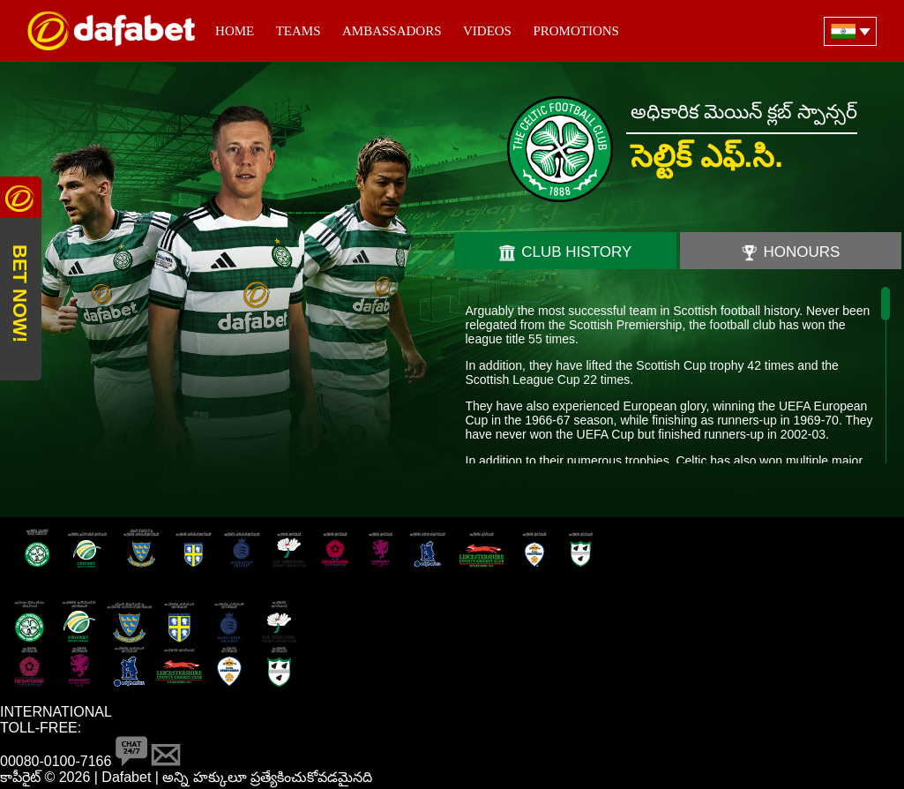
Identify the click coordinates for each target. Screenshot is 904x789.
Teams (298, 31)
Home (234, 31)
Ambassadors (392, 31)
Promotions (576, 31)
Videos (487, 31)
